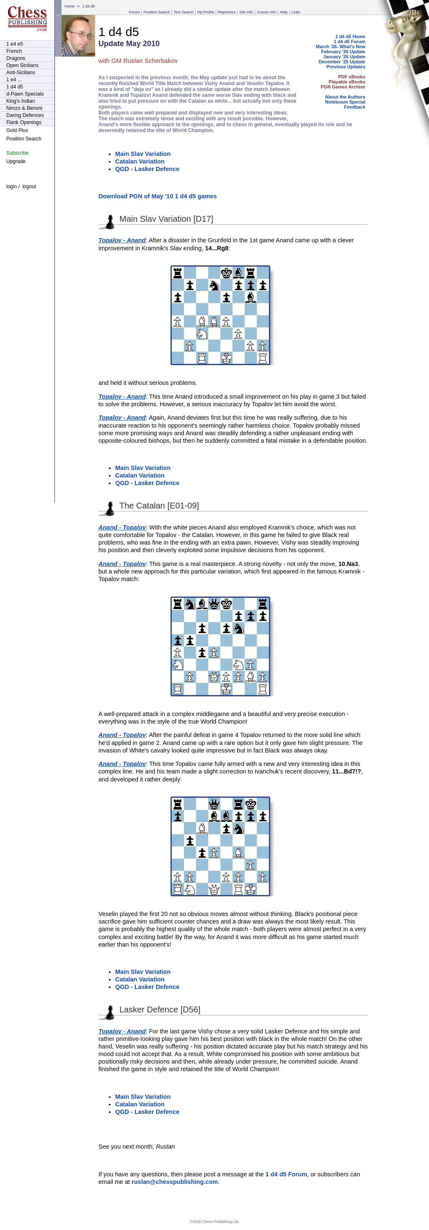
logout (29, 186)
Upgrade (16, 161)
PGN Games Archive (342, 86)
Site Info (246, 12)
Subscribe (17, 153)
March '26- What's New (340, 46)
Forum (134, 12)
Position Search (156, 12)
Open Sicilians (22, 65)
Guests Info (266, 12)
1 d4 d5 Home (350, 36)
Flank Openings (23, 122)
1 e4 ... (14, 80)
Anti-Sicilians (20, 72)
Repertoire (226, 12)
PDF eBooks (351, 76)
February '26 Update (343, 51)
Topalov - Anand (122, 240)
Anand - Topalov (122, 527)
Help (284, 12)
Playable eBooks (347, 81)
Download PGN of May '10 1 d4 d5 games (157, 196)
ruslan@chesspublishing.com (175, 1181)
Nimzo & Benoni (24, 108)
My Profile (205, 12)
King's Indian (20, 101)
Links (296, 12)
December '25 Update (342, 61)
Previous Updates (345, 66)
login (11, 186)
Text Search (183, 12)
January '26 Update (344, 56)
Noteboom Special (345, 101)
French (14, 51)
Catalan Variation (140, 161)
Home (70, 6)
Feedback (354, 106)
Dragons (15, 58)
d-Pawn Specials (25, 94)
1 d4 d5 (88, 6)
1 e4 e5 (14, 44)
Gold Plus (17, 130)
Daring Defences (25, 115)
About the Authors (345, 96)
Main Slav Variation (143, 154)
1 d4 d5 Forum (349, 41)
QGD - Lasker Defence (147, 169)
